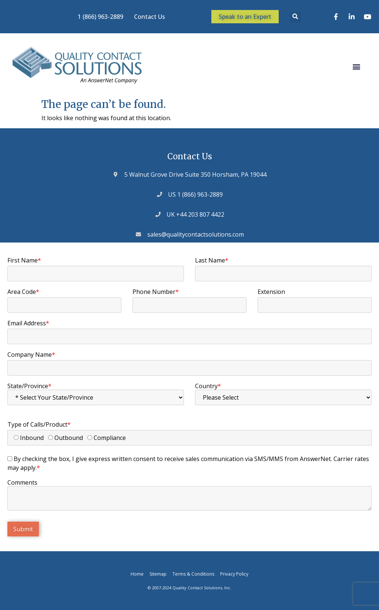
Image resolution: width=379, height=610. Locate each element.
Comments (22, 482)
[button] (295, 17)
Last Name (211, 260)
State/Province (29, 386)
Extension (271, 292)
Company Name (31, 354)
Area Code (23, 292)
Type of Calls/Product (39, 424)
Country (208, 386)
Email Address (28, 323)
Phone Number (156, 292)
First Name (24, 260)
